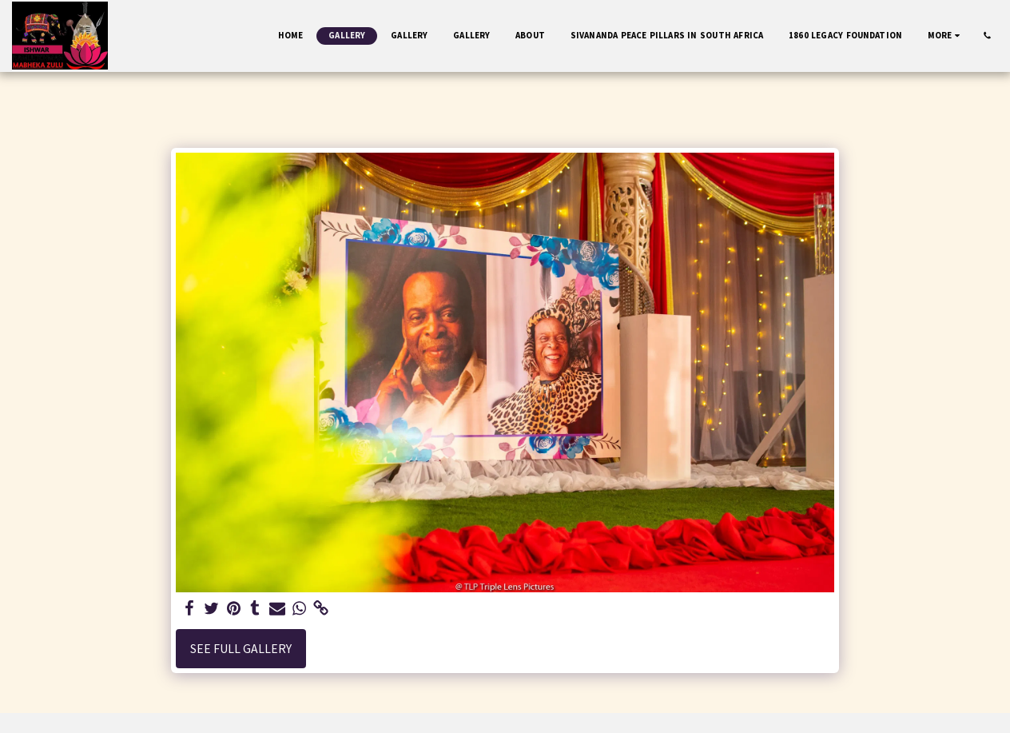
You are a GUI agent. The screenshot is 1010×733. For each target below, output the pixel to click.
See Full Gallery (241, 648)
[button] (987, 35)
